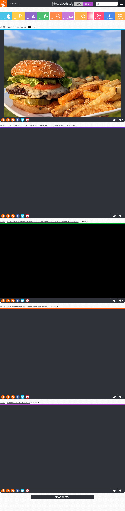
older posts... (63, 496)
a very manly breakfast (16, 306)
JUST (15, 4)
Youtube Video (62, 261)
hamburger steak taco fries (18, 403)
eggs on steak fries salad (38, 306)
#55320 (2, 222)
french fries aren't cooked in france (22, 125)
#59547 (2, 125)
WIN (93, 16)
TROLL (55, 16)
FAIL (30, 16)
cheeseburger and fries (16, 27)
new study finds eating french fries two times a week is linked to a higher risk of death (42, 222)
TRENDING (109, 16)
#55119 (2, 306)
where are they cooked (48, 125)
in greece (63, 125)
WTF (18, 16)
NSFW (68, 16)
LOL (43, 16)
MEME (5, 16)
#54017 (2, 403)
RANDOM (120, 16)
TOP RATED (98, 16)
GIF (80, 16)
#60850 (2, 27)
